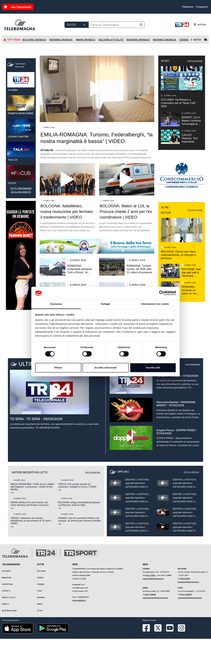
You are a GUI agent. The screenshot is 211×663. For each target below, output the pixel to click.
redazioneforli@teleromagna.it (190, 622)
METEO (199, 39)
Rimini (39, 628)
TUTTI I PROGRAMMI (20, 254)
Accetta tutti (153, 367)
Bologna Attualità (111, 39)
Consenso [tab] (56, 303)
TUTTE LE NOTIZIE (194, 61)
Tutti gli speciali (191, 496)
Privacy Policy (8, 622)
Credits (5, 628)
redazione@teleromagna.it (153, 603)
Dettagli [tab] (105, 303)
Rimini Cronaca (85, 39)
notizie (190, 24)
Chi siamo (6, 595)
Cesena (40, 602)
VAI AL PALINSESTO (21, 258)
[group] (21, 321)
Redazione (6, 602)
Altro (40, 635)
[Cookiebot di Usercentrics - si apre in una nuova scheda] (161, 293)
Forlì (39, 615)
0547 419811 (150, 599)
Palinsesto (187, 6)
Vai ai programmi (192, 388)
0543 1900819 (186, 619)
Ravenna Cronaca (61, 39)
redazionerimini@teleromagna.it (155, 622)
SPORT (165, 61)
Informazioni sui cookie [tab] (155, 303)
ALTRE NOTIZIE (166, 210)
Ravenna (41, 622)
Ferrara (40, 608)
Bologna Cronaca (34, 39)
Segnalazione (9, 635)
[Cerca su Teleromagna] (113, 25)
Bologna (41, 595)
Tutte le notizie (92, 496)
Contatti (6, 615)
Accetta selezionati (105, 367)
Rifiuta (58, 367)
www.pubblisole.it (79, 625)
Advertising (7, 608)
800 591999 (185, 603)
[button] (18, 372)
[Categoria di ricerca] (76, 25)
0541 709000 (150, 619)
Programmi (202, 6)
